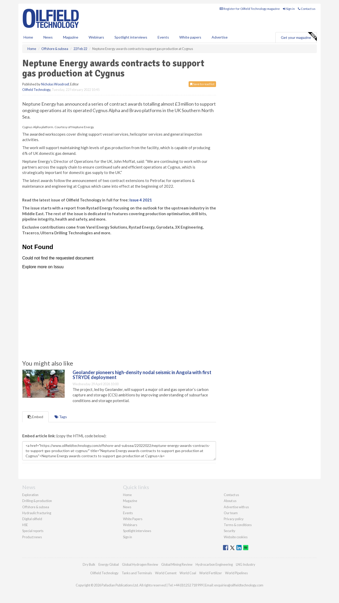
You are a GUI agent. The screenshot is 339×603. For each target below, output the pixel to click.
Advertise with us (236, 507)
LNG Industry (245, 564)
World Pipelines (236, 573)
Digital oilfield (32, 519)
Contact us (306, 8)
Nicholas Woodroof (55, 84)
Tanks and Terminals (137, 573)
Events (163, 37)
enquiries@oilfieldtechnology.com (238, 585)
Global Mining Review (176, 564)
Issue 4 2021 (140, 200)
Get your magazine (299, 36)
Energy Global (108, 564)
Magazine (70, 37)
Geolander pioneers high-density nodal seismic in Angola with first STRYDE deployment (142, 374)
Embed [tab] (35, 417)
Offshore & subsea (35, 507)
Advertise (220, 37)
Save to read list (202, 84)
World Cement (165, 573)
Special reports (32, 531)
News (127, 507)
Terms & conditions (238, 525)
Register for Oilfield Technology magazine (250, 8)
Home (28, 37)
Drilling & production (37, 501)
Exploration (30, 495)
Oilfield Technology (36, 90)
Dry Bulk (89, 564)
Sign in (289, 8)
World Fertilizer (210, 573)
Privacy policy (234, 519)
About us (230, 501)
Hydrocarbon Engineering (214, 564)
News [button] (48, 37)
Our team (231, 513)
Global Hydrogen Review (140, 564)
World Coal (188, 573)
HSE (25, 525)
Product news (32, 537)
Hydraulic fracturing (36, 513)
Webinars (96, 37)
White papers (190, 37)
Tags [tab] (61, 417)
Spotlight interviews (130, 37)
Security (229, 531)
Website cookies (236, 537)
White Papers (132, 519)
